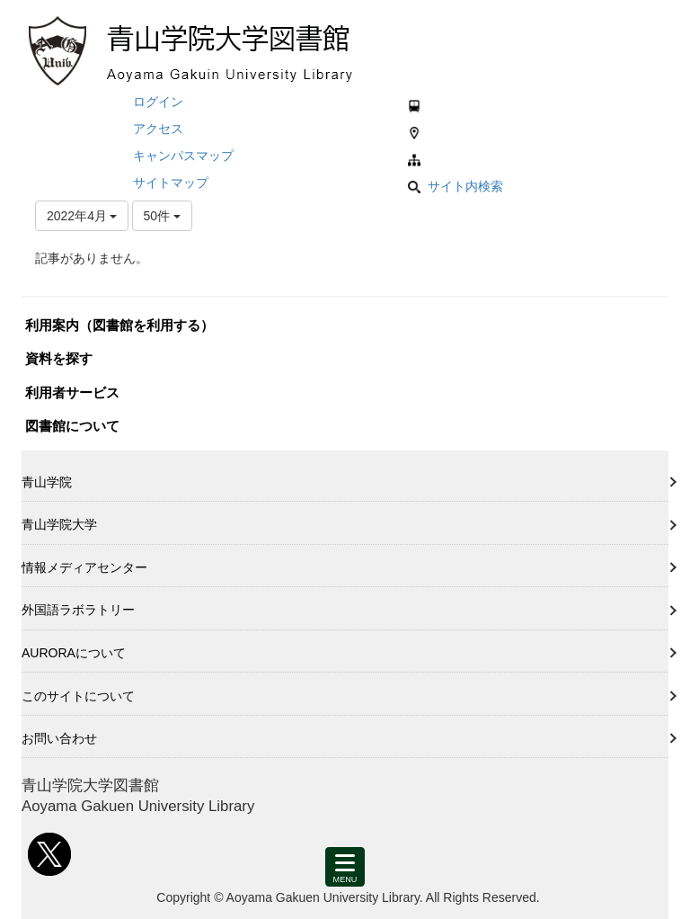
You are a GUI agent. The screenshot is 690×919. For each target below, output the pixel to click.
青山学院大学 (59, 524)
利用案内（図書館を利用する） (119, 325)
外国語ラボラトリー (78, 609)
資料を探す (59, 358)
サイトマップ (170, 182)
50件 (162, 216)
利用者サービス (72, 392)
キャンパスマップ (183, 155)
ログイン (158, 101)
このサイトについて (78, 696)
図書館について (72, 425)
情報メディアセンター (84, 567)
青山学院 (47, 482)
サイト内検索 (455, 186)
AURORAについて (74, 653)
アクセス (158, 128)
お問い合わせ (59, 738)
